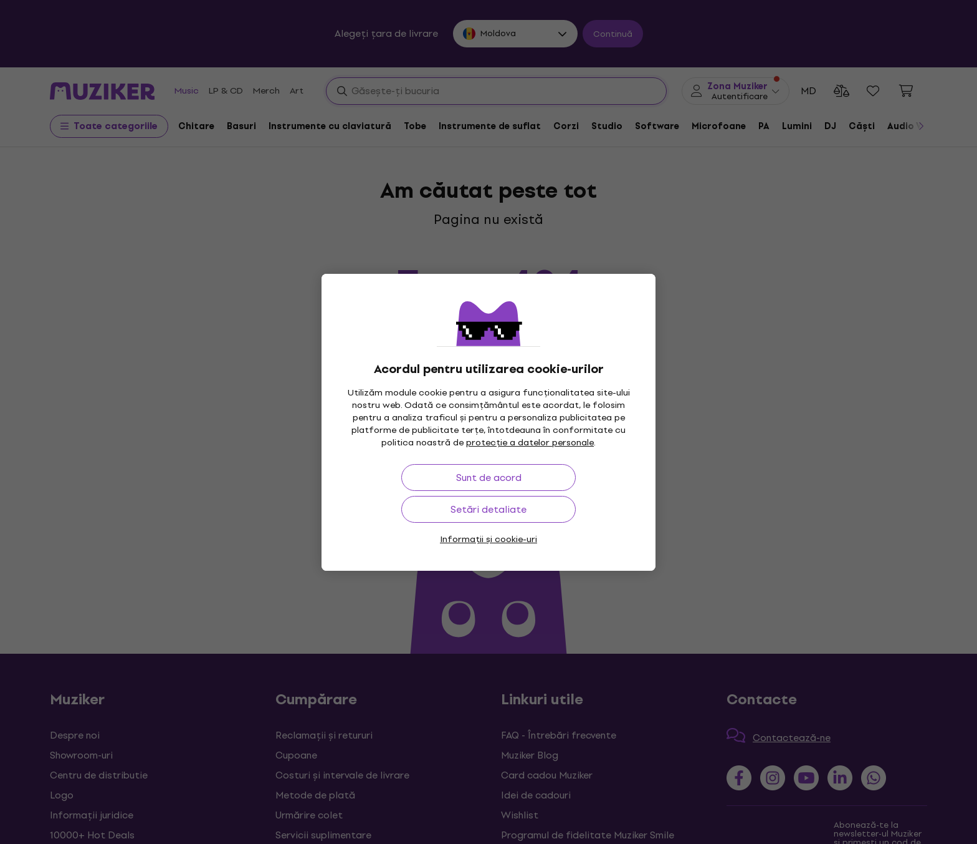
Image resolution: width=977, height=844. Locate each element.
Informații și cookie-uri (488, 539)
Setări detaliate (488, 509)
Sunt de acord (489, 477)
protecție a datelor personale (530, 442)
